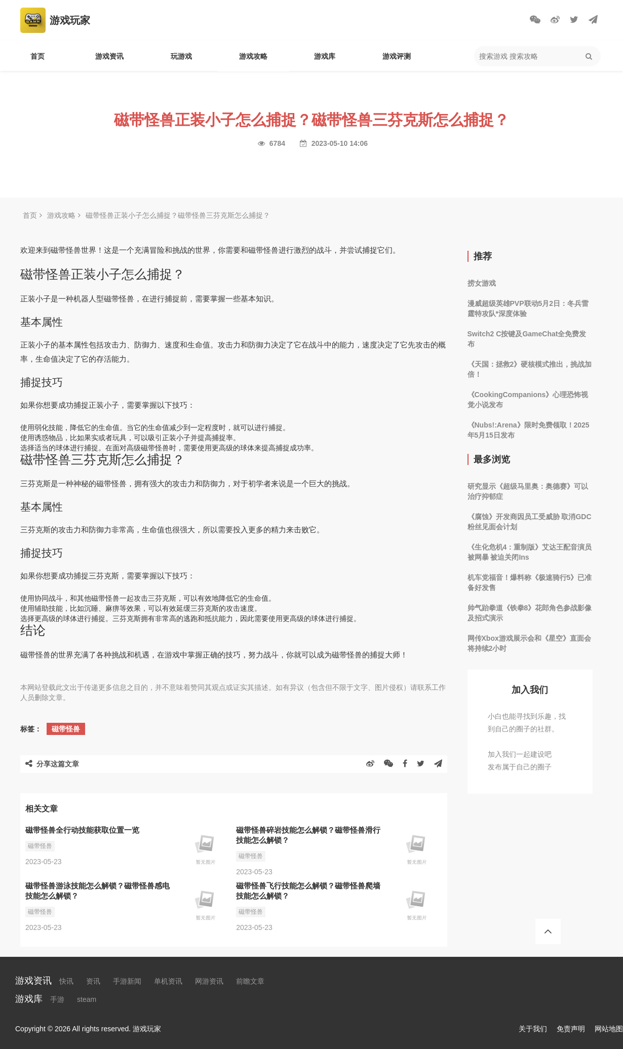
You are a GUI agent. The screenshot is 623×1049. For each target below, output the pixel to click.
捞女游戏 (482, 283)
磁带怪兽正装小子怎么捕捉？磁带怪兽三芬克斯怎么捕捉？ (178, 215)
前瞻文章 (250, 981)
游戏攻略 (253, 56)
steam (86, 999)
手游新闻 (127, 981)
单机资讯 (168, 981)
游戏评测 (396, 56)
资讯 (93, 981)
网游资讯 (209, 981)
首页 (37, 56)
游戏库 (324, 56)
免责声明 (571, 1029)
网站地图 (609, 1029)
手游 (57, 999)
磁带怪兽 (66, 729)
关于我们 (533, 1029)
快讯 (66, 981)
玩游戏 (181, 56)
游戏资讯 (109, 56)
